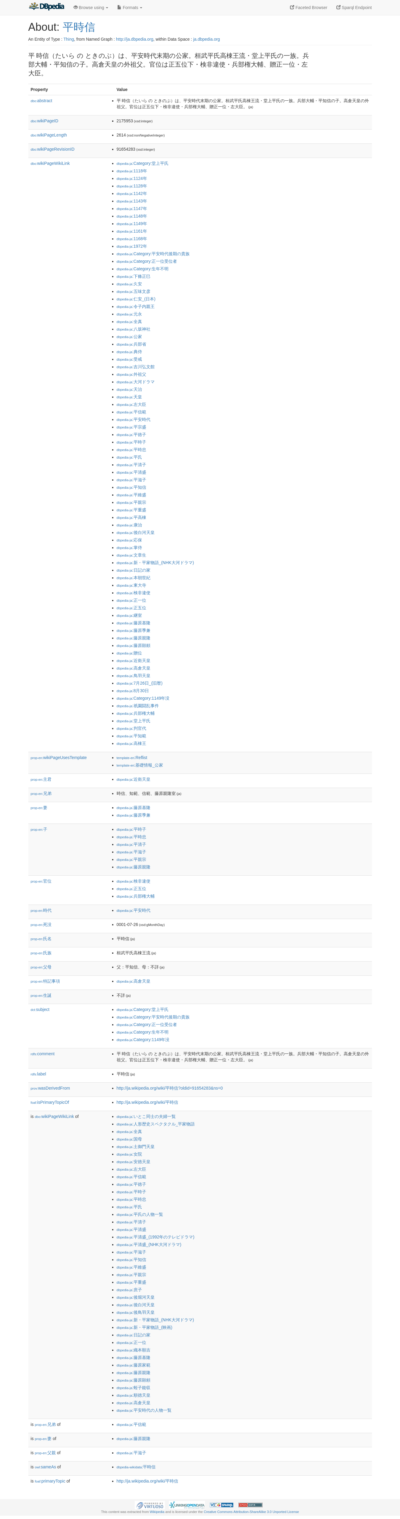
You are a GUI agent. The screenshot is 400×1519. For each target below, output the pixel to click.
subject (40, 1009)
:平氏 (129, 457)
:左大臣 (131, 404)
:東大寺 (131, 585)
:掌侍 (129, 547)
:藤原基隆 (133, 622)
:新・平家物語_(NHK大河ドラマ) (155, 562)
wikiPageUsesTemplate (59, 757)
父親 (45, 1452)
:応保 (129, 540)
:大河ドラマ (136, 381)
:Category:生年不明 (143, 268)
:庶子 (129, 1289)
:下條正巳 (133, 276)
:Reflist (132, 757)
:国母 (129, 1139)
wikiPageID (44, 120)
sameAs (45, 1466)
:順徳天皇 (133, 1395)
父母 (41, 967)
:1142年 (132, 193)
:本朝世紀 (133, 577)
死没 (41, 924)
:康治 (129, 525)
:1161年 (132, 231)
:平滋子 (131, 479)
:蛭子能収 (133, 1387)
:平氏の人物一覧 (140, 1214)
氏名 (41, 938)
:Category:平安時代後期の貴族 (153, 253)
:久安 (129, 283)
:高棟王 (131, 743)
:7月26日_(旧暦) (140, 683)
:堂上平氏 (133, 720)
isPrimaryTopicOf (50, 1102)
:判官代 (131, 728)
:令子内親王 (136, 306)
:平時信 (136, 1466)
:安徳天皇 (133, 1161)
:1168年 (132, 238)
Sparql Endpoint (354, 7)
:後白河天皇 (136, 532)
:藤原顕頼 (133, 645)
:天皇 (129, 396)
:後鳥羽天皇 (136, 1312)
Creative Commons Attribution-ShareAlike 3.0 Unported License (251, 1512)
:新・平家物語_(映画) (144, 1327)
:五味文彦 (133, 291)
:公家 (129, 336)
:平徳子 (131, 434)
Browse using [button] (91, 7)
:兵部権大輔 (136, 713)
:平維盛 (131, 494)
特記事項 (45, 981)
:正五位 (131, 607)
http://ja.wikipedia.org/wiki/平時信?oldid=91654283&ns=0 (170, 1088)
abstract (41, 100)
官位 (41, 881)
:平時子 (131, 442)
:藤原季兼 (133, 630)
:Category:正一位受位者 (147, 261)
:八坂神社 (133, 329)
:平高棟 (131, 517)
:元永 (129, 314)
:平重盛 (131, 509)
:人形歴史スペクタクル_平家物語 (156, 1124)
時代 (41, 910)
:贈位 (129, 653)
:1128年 (132, 186)
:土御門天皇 (136, 1146)
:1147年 (132, 208)
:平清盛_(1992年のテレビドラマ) (155, 1237)
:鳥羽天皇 (133, 675)
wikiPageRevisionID (53, 149)
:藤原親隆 (133, 638)
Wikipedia (157, 1512)
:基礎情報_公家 (140, 765)
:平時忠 (131, 449)
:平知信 (131, 487)
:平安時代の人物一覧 (144, 1410)
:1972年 (132, 246)
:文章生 (131, 555)
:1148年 (132, 216)
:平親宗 (131, 502)
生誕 (41, 995)
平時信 (79, 27)
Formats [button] (129, 7)
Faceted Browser (308, 7)
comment (43, 1053)
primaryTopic (50, 1481)
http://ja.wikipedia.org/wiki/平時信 (147, 1102)
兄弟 (41, 793)
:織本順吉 (133, 1350)
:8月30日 (133, 690)
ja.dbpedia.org (206, 39)
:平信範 (131, 412)
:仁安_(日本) (136, 299)
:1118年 (132, 170)
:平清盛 (131, 472)
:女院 (129, 1154)
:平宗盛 (131, 427)
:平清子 (131, 464)
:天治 (129, 389)
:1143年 (132, 201)
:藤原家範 (133, 1365)
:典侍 (129, 351)
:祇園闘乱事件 (138, 705)
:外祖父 (131, 374)
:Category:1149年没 (143, 698)
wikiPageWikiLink (50, 163)
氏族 (41, 952)
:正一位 (131, 600)
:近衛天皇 (133, 660)
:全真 (129, 321)
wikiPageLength (49, 135)
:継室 (129, 615)
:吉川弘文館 (136, 366)
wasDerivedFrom (50, 1088)
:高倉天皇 (133, 668)
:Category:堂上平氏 (143, 163)
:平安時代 (133, 419)
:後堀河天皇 (136, 1297)
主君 (41, 779)
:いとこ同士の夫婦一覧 (146, 1116)
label (38, 1074)
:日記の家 (133, 570)
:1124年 (132, 178)
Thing (69, 39)
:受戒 (129, 359)
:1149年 (132, 223)
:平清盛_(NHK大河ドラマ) (149, 1244)
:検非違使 (133, 592)
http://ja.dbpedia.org (134, 39)
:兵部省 (131, 344)
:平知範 (131, 735)
